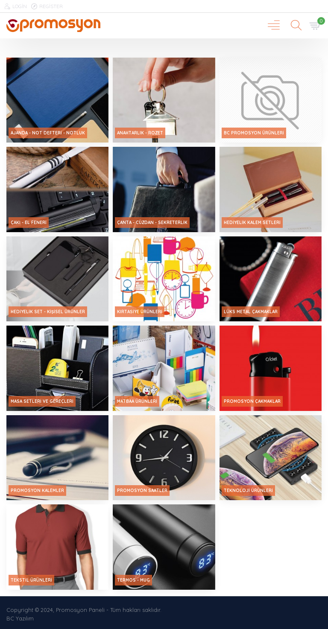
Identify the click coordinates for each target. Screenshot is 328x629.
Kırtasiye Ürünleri (139, 311)
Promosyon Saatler (142, 490)
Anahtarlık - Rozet (140, 133)
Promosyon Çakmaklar (252, 401)
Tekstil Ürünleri (31, 580)
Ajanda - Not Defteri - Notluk (48, 133)
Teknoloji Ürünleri (248, 490)
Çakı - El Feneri (29, 222)
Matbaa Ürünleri (137, 401)
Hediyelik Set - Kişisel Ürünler (48, 311)
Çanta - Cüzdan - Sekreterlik (152, 222)
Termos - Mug (133, 580)
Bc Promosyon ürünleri (254, 133)
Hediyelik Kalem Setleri (252, 222)
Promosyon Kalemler (37, 490)
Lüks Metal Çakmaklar (251, 311)
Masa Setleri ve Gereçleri (42, 401)
